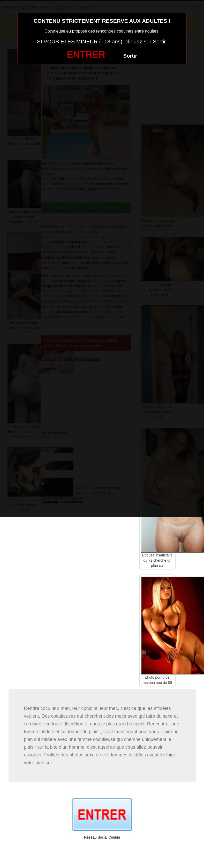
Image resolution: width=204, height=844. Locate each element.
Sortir (130, 56)
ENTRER (86, 54)
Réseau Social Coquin (102, 837)
